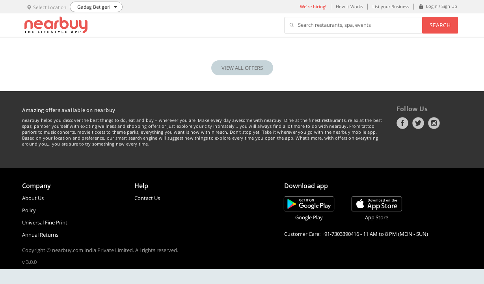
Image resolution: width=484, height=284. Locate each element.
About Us (33, 198)
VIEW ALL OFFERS (242, 67)
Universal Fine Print (44, 222)
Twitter (418, 123)
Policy (29, 210)
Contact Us (147, 198)
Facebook (402, 123)
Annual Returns (40, 234)
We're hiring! (313, 6)
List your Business (390, 6)
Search (440, 25)
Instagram (434, 123)
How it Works (349, 6)
